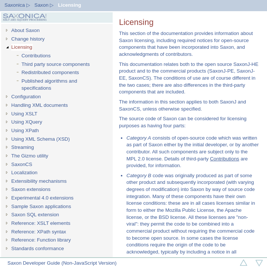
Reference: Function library (41, 240)
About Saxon (25, 30)
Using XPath (25, 130)
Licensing (69, 5)
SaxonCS (21, 164)
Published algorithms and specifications (49, 84)
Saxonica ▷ (17, 5)
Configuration (26, 96)
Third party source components (56, 64)
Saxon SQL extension (35, 214)
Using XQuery (26, 122)
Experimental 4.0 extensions (42, 198)
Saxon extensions (30, 189)
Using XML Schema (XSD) (40, 139)
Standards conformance (37, 248)
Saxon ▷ (44, 5)
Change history (28, 39)
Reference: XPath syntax (38, 231)
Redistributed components (50, 72)
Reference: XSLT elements (40, 223)
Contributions (36, 55)
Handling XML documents (39, 105)
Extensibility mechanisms (39, 181)
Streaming (22, 147)
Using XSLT (24, 114)
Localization (24, 172)
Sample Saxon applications (41, 206)
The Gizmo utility (29, 156)
